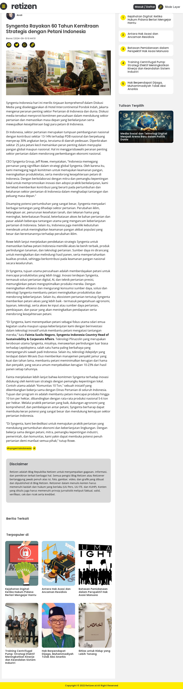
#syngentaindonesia (19, 448)
